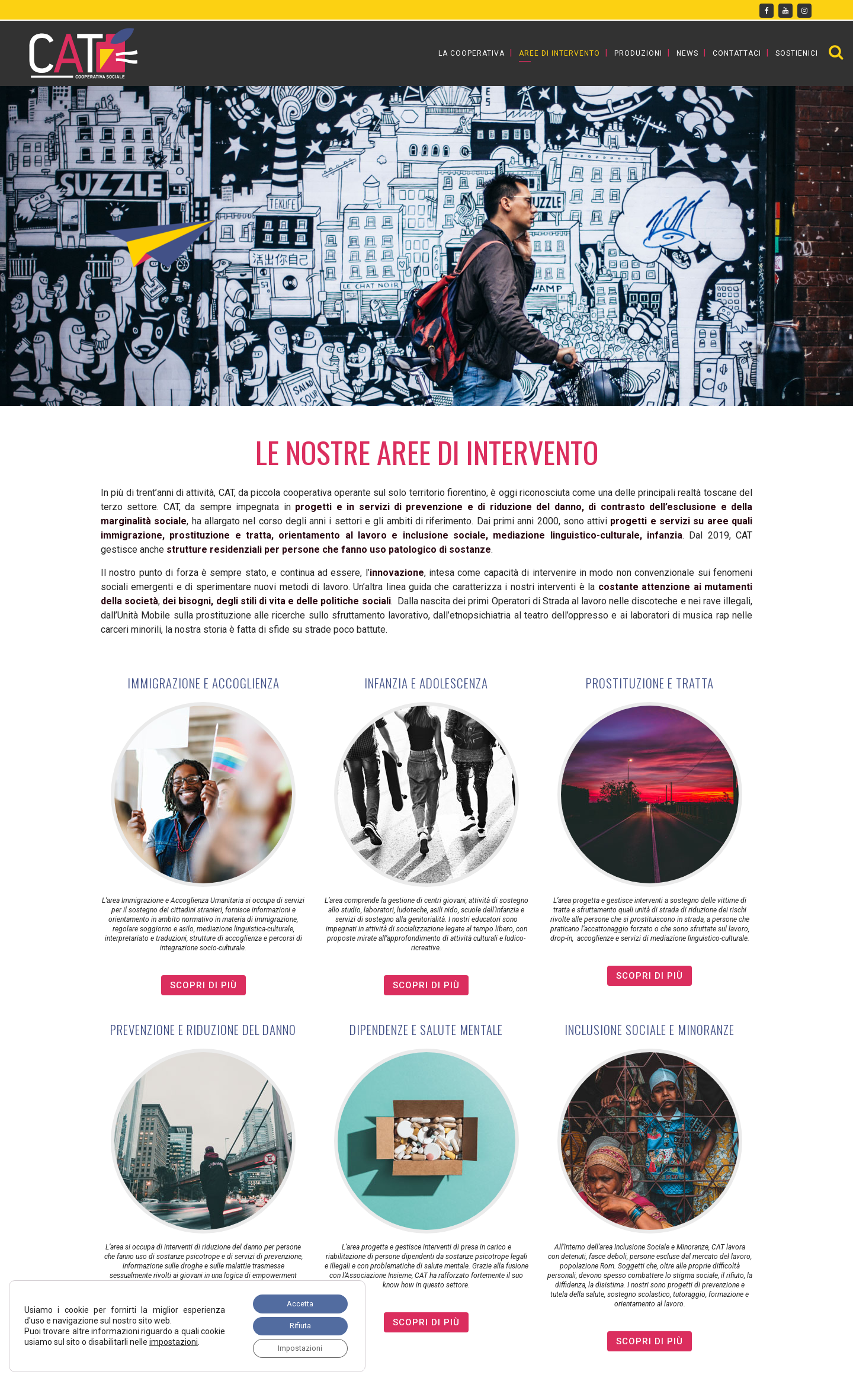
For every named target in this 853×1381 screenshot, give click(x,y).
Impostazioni (294, 1347)
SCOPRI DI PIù (203, 985)
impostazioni (48, 1343)
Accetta (294, 1297)
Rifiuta (294, 1322)
